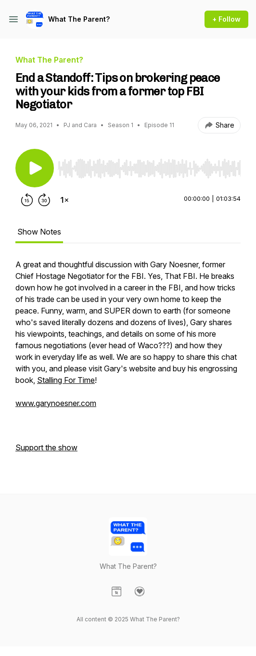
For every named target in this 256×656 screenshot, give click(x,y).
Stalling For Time (66, 380)
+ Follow (226, 19)
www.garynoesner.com (55, 403)
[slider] (149, 168)
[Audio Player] (149, 165)
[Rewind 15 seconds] (27, 200)
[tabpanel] (128, 361)
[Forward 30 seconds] (44, 200)
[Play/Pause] (34, 168)
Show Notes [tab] (39, 231)
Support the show (46, 447)
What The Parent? (79, 19)
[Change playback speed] (64, 200)
